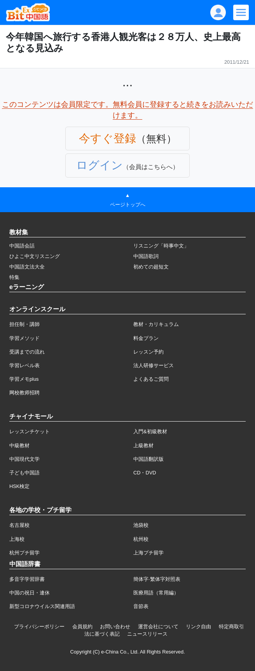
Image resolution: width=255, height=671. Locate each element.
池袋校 (140, 525)
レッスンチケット (29, 431)
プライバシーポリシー (39, 626)
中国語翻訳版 (148, 459)
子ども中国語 (24, 473)
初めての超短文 (151, 267)
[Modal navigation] (241, 12)
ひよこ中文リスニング (34, 256)
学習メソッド (24, 338)
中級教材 (19, 445)
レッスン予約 (148, 352)
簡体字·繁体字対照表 (156, 579)
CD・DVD (144, 473)
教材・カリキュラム (156, 324)
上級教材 (143, 445)
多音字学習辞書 (27, 579)
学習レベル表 (24, 365)
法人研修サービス (153, 365)
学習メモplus (23, 379)
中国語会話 (22, 246)
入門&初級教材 (150, 431)
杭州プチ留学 (24, 553)
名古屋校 (19, 525)
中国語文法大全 (27, 267)
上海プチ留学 (148, 553)
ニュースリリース (147, 634)
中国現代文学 (24, 459)
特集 (14, 277)
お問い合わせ (115, 626)
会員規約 (82, 626)
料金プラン (146, 338)
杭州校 (140, 539)
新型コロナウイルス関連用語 (42, 606)
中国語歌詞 (146, 256)
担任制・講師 (24, 324)
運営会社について (158, 626)
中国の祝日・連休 (29, 593)
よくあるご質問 (151, 379)
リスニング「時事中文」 (161, 246)
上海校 (16, 539)
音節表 (140, 606)
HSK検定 (19, 486)
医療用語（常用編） (156, 593)
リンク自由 (198, 626)
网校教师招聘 (24, 393)
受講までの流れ (27, 352)
